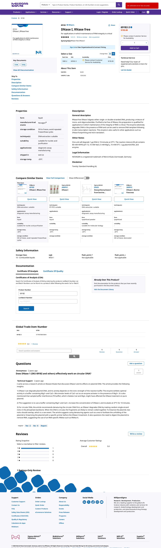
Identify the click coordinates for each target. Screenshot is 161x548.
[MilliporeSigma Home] (20, 5)
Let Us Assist (126, 70)
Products (14, 18)
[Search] (119, 4)
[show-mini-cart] (144, 12)
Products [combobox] (45, 5)
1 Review (35, 344)
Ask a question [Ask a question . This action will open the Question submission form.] (94, 37)
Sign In (72, 47)
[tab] (16, 18)
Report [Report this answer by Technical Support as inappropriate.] (44, 420)
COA (16, 64)
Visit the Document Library (104, 289)
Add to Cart (134, 48)
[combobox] (81, 4)
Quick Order (130, 12)
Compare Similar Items (21, 86)
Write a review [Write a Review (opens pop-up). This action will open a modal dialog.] (82, 37)
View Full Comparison (55, 178)
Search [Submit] (26, 308)
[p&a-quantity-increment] (146, 43)
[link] (22, 344)
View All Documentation (23, 70)
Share (111, 25)
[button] (102, 12)
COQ (24, 64)
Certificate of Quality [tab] (53, 271)
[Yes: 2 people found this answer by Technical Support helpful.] (28, 420)
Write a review (137, 428)
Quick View (31, 199)
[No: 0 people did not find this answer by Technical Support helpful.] (35, 420)
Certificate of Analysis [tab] (27, 271)
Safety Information (20, 89)
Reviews (15, 99)
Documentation (18, 92)
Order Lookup (117, 12)
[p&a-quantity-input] (134, 43)
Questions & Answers (21, 95)
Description (16, 82)
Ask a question (136, 358)
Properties (16, 79)
